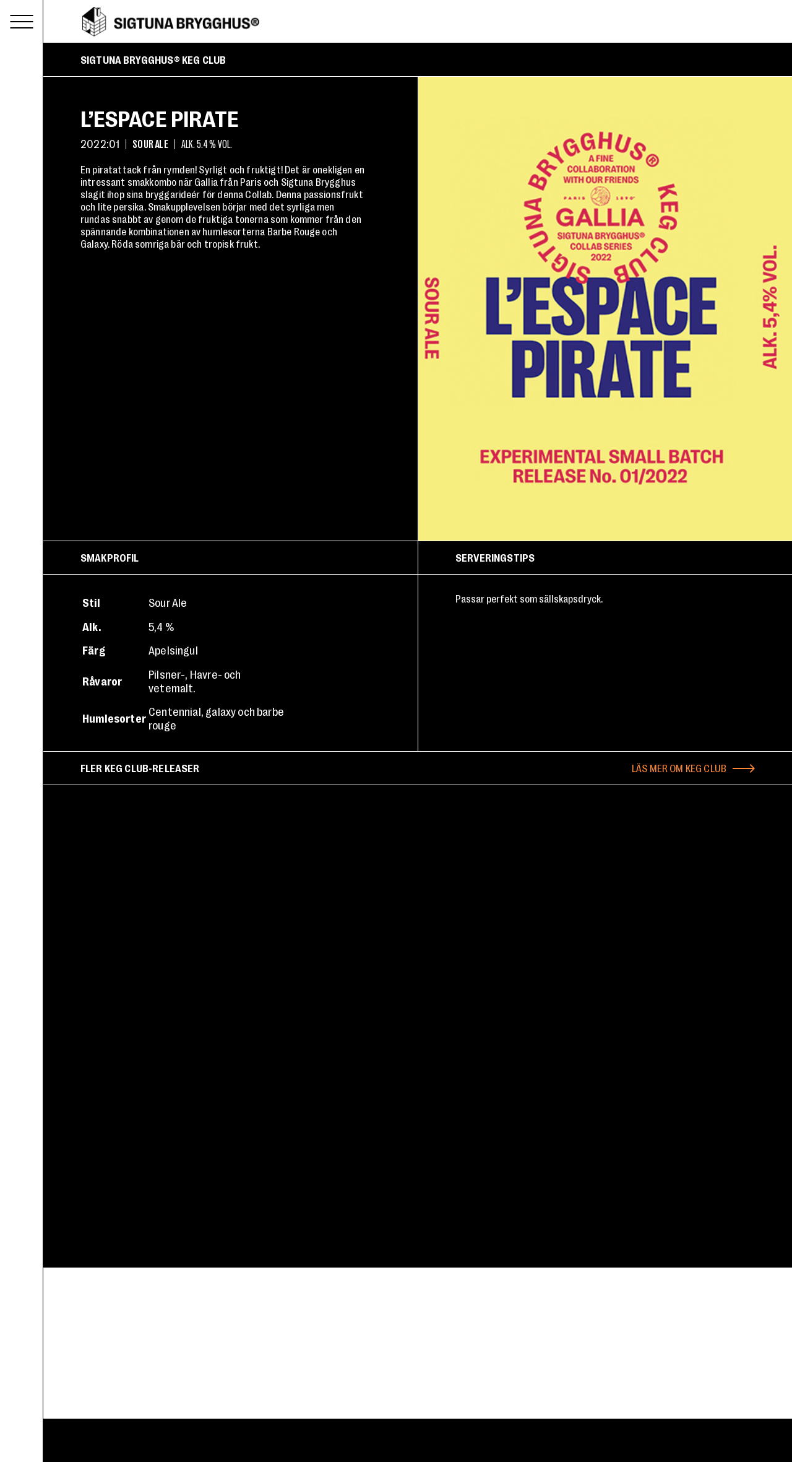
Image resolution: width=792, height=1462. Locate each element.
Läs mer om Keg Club (679, 768)
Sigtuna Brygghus (170, 22)
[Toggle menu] (21, 21)
